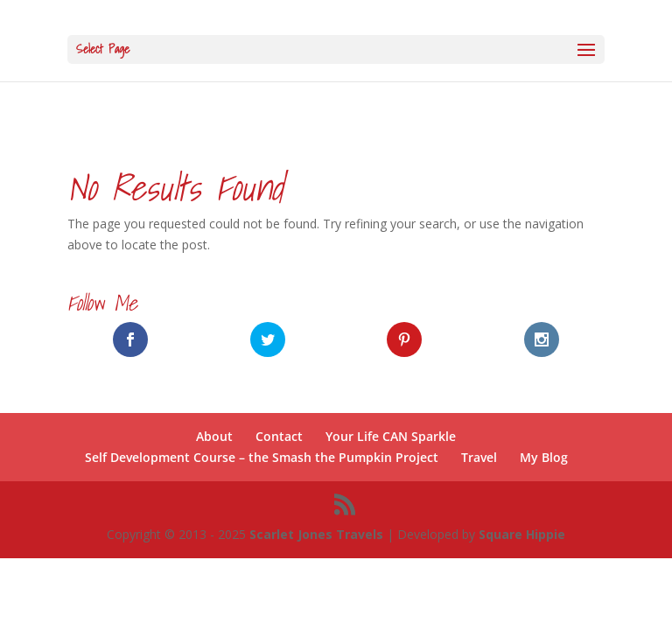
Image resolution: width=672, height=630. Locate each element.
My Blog (544, 457)
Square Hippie (522, 534)
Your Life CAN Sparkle (391, 436)
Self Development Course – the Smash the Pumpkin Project (261, 457)
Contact (279, 436)
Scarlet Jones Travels (316, 534)
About (214, 436)
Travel (479, 457)
